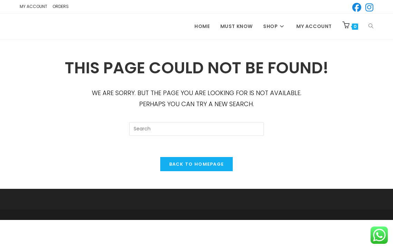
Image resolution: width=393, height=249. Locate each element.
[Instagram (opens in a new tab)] (368, 7)
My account (33, 6)
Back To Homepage (196, 164)
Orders (60, 6)
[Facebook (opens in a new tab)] (356, 7)
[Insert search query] (196, 129)
